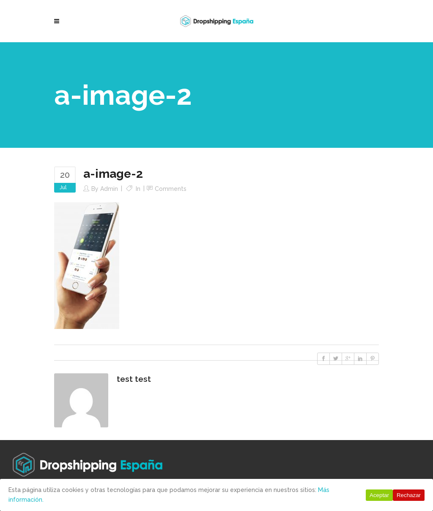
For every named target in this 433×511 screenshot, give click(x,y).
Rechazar (409, 495)
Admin (109, 188)
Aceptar (379, 495)
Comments (170, 188)
